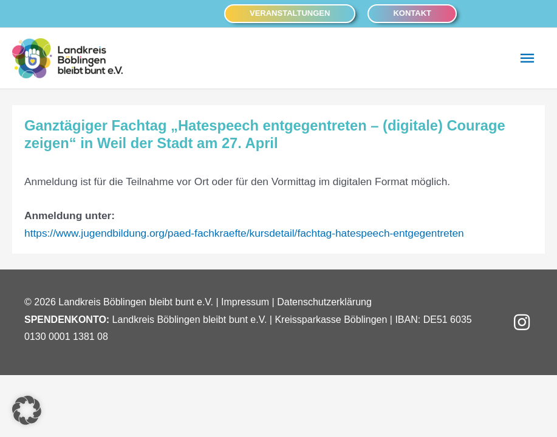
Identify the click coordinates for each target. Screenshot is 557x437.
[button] (289, 13)
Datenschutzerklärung (324, 302)
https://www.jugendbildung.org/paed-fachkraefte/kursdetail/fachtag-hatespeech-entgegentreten (244, 233)
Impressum (245, 302)
